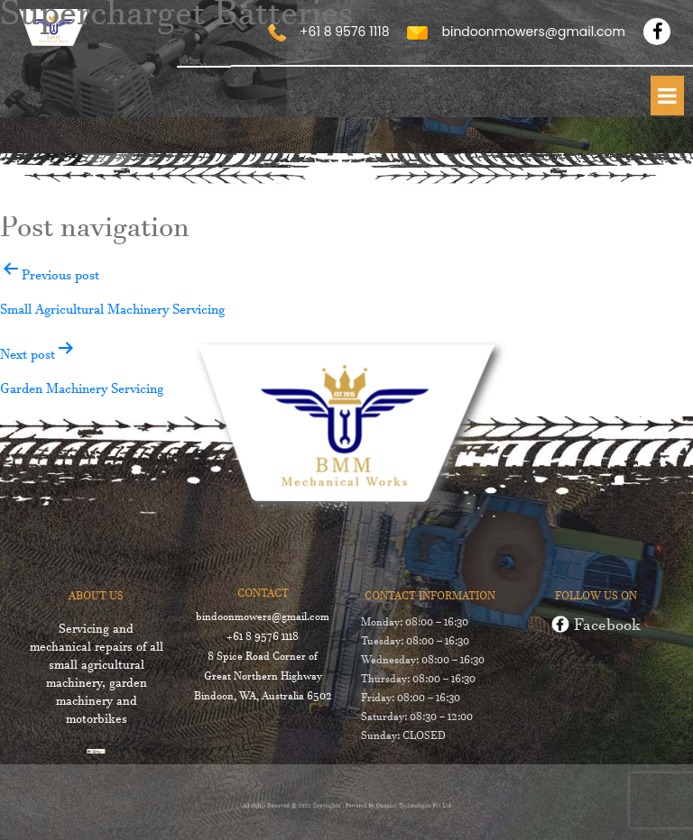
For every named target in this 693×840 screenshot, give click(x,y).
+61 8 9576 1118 (262, 639)
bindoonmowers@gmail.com (261, 619)
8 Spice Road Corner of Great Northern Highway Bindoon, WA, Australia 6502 (261, 678)
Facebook (596, 629)
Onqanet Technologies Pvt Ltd (402, 806)
